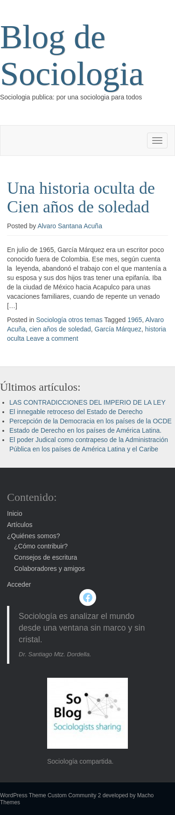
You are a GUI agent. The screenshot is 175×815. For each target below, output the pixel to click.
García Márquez (118, 329)
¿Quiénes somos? (33, 536)
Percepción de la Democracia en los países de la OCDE (90, 421)
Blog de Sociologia (72, 55)
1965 (134, 319)
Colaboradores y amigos (49, 568)
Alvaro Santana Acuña (69, 226)
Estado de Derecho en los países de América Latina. (85, 430)
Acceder (19, 584)
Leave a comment (52, 338)
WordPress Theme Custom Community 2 (50, 795)
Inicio (14, 513)
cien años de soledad (60, 329)
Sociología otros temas (69, 319)
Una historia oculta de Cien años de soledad (81, 197)
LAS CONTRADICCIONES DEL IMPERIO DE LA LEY (87, 402)
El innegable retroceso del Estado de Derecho (76, 411)
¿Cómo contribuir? (41, 546)
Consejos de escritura (45, 557)
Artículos (19, 524)
